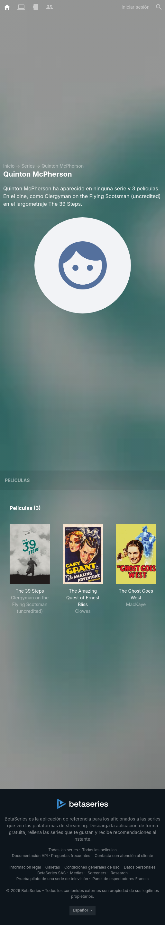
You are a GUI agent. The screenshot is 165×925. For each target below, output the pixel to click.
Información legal (25, 867)
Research (119, 873)
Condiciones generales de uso (92, 867)
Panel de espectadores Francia (120, 878)
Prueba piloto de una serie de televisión (52, 878)
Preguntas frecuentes (70, 855)
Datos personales (140, 867)
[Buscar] (159, 7)
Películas (17, 480)
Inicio (8, 166)
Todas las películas (99, 849)
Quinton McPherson (62, 166)
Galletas (52, 867)
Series (28, 166)
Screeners (97, 873)
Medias (76, 873)
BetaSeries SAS (51, 873)
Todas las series (63, 849)
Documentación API (30, 855)
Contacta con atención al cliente (124, 855)
